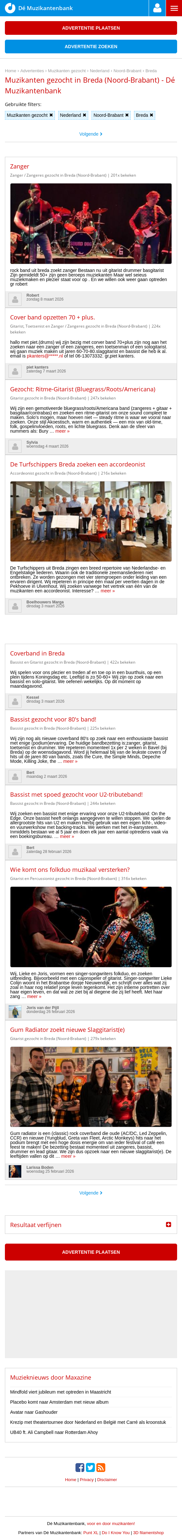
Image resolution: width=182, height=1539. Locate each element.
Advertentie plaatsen (91, 28)
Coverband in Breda (37, 653)
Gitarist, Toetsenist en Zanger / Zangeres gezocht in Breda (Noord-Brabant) (78, 326)
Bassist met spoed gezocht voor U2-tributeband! (76, 794)
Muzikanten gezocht (30, 115)
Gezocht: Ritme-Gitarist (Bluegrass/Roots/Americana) (82, 389)
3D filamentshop (148, 1532)
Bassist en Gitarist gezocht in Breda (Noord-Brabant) (58, 662)
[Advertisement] (91, 624)
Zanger (19, 166)
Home (70, 1479)
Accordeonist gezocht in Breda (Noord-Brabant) (53, 473)
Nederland (73, 115)
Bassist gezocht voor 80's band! (53, 719)
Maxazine (78, 1377)
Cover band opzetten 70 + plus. (52, 317)
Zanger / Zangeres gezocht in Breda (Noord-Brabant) (58, 175)
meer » (62, 431)
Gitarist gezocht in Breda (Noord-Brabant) (48, 398)
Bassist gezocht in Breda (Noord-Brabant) (48, 728)
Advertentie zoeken (91, 46)
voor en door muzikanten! (111, 1523)
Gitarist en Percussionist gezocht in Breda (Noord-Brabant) (63, 878)
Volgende (91, 134)
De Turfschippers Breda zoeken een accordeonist (77, 464)
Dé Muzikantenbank (39, 8)
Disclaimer (107, 1479)
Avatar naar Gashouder (34, 1412)
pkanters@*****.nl (45, 355)
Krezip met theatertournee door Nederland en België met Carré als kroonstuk (88, 1422)
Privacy (87, 1479)
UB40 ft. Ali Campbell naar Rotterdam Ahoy (54, 1432)
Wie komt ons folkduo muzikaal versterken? (70, 869)
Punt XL (90, 1532)
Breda (144, 115)
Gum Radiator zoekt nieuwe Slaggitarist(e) (67, 1029)
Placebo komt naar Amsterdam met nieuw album (59, 1402)
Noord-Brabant (111, 115)
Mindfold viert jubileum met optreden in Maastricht (60, 1392)
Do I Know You (115, 1532)
